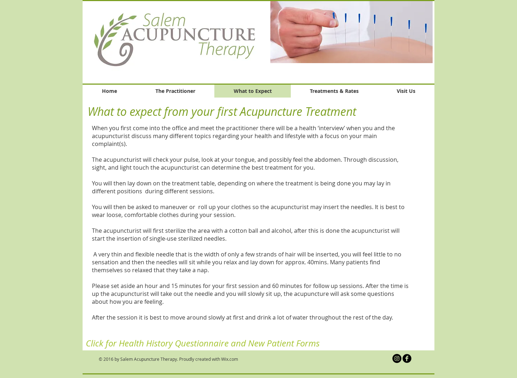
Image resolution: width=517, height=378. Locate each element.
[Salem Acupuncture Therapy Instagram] (396, 358)
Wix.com (229, 359)
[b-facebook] (406, 358)
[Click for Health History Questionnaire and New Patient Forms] (203, 343)
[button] (351, 32)
